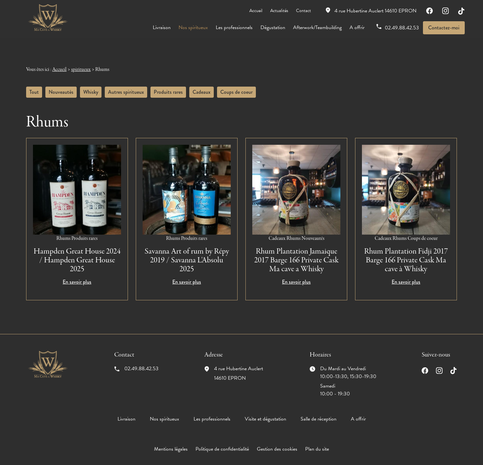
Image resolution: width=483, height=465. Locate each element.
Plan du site (317, 442)
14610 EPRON (375, 11)
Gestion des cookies (277, 442)
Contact (303, 10)
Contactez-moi (444, 27)
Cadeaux (201, 85)
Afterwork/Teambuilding (317, 27)
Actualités (279, 10)
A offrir (357, 27)
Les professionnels (234, 27)
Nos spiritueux (193, 27)
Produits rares (168, 85)
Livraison (162, 27)
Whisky (90, 85)
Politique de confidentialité (222, 442)
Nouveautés (61, 85)
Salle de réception (318, 412)
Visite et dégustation (265, 412)
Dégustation (272, 27)
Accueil (255, 10)
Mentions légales (171, 442)
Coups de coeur (236, 85)
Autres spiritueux (126, 85)
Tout (34, 85)
